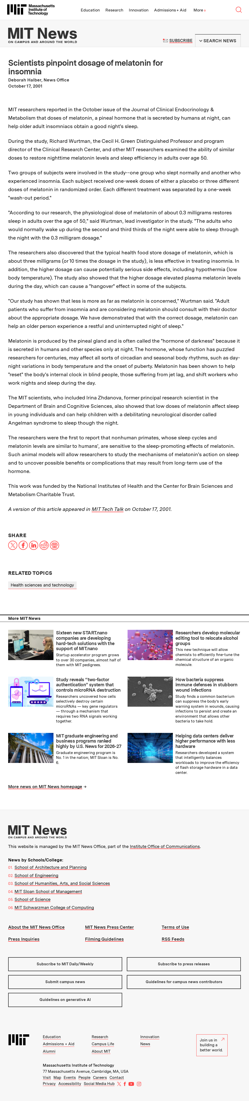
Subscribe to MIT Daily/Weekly (65, 964)
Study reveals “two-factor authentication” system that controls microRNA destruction (88, 685)
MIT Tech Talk (107, 509)
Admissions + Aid (170, 10)
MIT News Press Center (109, 927)
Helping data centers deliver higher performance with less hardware (205, 741)
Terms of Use (175, 927)
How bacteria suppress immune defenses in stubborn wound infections (206, 685)
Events (70, 1077)
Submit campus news (65, 982)
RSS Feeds (173, 939)
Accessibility (69, 1083)
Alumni (49, 1051)
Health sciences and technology (42, 585)
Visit (47, 1077)
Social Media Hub (99, 1083)
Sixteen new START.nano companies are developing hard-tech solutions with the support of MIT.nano (85, 640)
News (145, 1044)
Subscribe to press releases (184, 964)
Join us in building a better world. (212, 1045)
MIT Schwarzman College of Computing (54, 907)
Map (57, 1077)
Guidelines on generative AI (65, 999)
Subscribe (180, 40)
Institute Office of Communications (165, 846)
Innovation (138, 10)
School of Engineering (36, 875)
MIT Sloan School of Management (48, 891)
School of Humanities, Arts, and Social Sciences (62, 883)
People (84, 1077)
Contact (116, 1077)
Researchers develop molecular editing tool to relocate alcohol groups (207, 638)
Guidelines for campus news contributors (184, 982)
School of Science (32, 899)
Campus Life (103, 1044)
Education (90, 10)
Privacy (49, 1083)
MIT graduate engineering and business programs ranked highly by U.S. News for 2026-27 (88, 741)
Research (114, 10)
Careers (100, 1077)
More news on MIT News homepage (45, 786)
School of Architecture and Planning (51, 867)
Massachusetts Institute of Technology (78, 1065)
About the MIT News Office (36, 927)
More (199, 10)
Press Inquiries (23, 939)
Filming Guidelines (104, 939)
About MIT (101, 1051)
